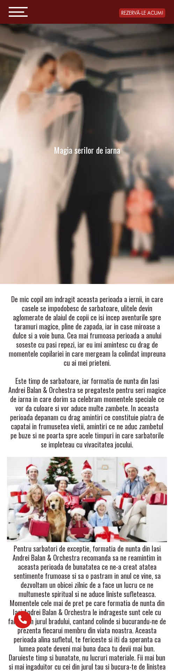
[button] (142, 12)
